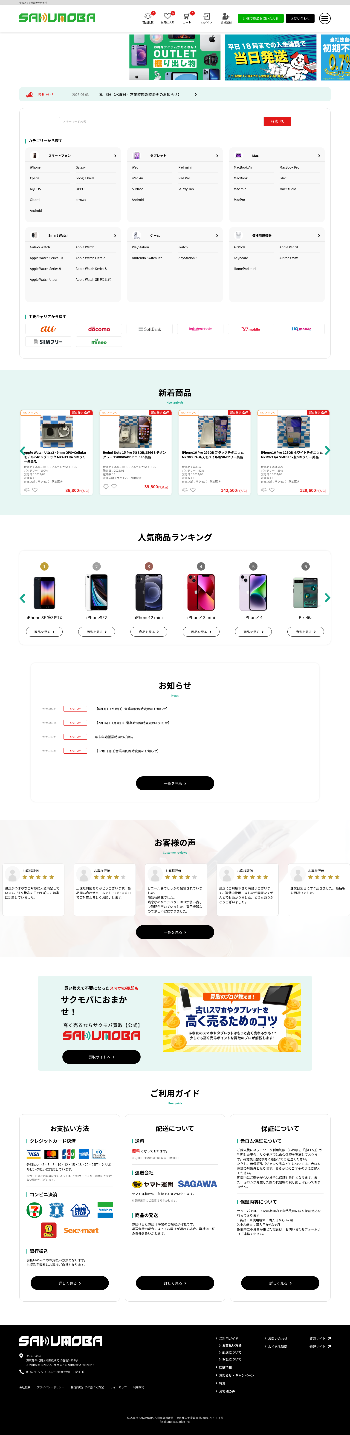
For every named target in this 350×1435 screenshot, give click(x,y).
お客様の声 (225, 1391)
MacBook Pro (289, 167)
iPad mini (185, 167)
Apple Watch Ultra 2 (90, 257)
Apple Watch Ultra (43, 279)
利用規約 (138, 1387)
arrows (81, 199)
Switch (183, 247)
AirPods (239, 247)
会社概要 (24, 1387)
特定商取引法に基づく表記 (87, 1387)
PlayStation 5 (187, 257)
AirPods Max (289, 257)
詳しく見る (69, 1283)
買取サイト (320, 1338)
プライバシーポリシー (50, 1387)
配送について (230, 1352)
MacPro (239, 199)
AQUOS (35, 189)
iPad (135, 167)
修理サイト (320, 1346)
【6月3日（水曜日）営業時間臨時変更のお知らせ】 (139, 94)
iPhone (35, 167)
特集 (221, 1383)
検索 (277, 121)
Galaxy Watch (40, 247)
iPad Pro (184, 178)
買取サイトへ (101, 1057)
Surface (137, 189)
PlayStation (140, 247)
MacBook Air (243, 167)
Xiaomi (35, 199)
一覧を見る (175, 783)
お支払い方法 (230, 1345)
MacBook (241, 178)
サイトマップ (118, 1387)
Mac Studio (288, 189)
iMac (283, 178)
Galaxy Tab (186, 189)
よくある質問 (276, 1346)
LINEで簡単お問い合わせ (261, 18)
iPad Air (137, 178)
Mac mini (240, 189)
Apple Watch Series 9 (45, 268)
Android (36, 210)
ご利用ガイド (227, 1338)
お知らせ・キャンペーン (235, 1375)
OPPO (80, 189)
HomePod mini (245, 268)
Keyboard (241, 257)
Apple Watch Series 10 (46, 257)
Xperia (35, 178)
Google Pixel (85, 178)
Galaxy (81, 167)
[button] (22, 450)
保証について (230, 1359)
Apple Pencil (289, 247)
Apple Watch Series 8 (91, 268)
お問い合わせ (300, 18)
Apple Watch (85, 247)
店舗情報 (224, 1367)
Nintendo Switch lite (147, 257)
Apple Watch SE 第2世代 (93, 279)
